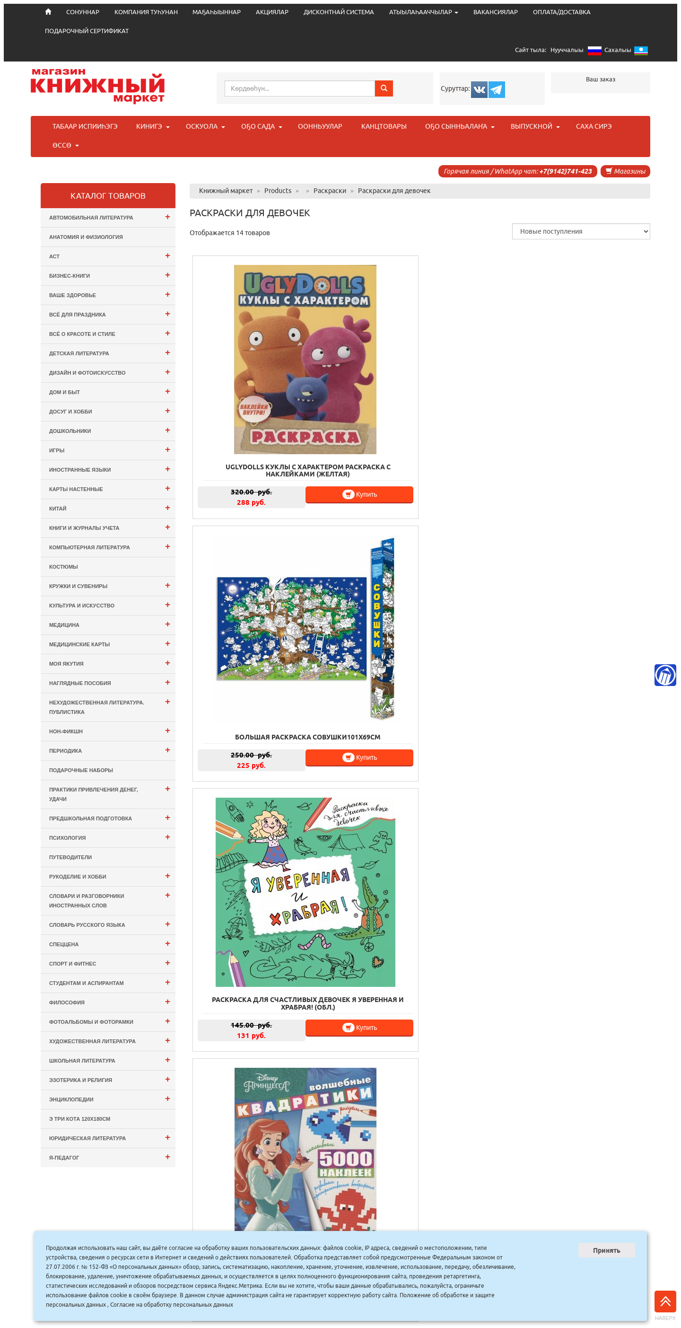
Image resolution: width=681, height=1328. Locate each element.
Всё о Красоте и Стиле (109, 333)
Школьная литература (109, 1059)
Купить (273, 412)
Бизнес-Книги (109, 275)
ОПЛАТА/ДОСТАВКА (562, 12)
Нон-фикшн (109, 730)
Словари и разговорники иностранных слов (109, 899)
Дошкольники (109, 430)
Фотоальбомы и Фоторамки (109, 1021)
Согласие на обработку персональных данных (171, 1305)
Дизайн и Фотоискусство (109, 372)
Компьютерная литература (109, 546)
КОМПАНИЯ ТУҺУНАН (146, 12)
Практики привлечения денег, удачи (109, 792)
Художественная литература (109, 1040)
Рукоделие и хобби (109, 875)
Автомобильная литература (109, 216)
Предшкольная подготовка (109, 817)
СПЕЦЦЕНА (109, 943)
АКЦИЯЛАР (272, 12)
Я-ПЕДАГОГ (109, 1156)
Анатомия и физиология (86, 237)
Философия (109, 1001)
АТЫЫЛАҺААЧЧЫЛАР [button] (423, 12)
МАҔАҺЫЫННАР (216, 12)
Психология (109, 837)
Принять (606, 1250)
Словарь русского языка (109, 924)
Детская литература (109, 352)
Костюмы (63, 567)
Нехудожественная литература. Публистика (109, 705)
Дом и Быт (109, 391)
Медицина (109, 624)
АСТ (109, 255)
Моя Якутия (109, 663)
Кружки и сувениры (109, 585)
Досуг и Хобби (109, 410)
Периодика (109, 750)
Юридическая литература (109, 1137)
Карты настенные (109, 488)
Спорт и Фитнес (109, 962)
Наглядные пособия (109, 682)
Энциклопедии (109, 1098)
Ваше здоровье (109, 294)
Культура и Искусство (109, 604)
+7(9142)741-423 (565, 171)
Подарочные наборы (81, 770)
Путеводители (70, 857)
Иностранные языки (109, 469)
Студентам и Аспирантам (109, 982)
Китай (109, 507)
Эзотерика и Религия (109, 1079)
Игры (109, 449)
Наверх (665, 1306)
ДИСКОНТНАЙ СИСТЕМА (339, 12)
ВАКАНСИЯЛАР (495, 12)
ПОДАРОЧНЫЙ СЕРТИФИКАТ (87, 31)
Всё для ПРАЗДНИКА (109, 313)
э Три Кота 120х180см (79, 1119)
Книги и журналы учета (109, 527)
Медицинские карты (109, 643)
